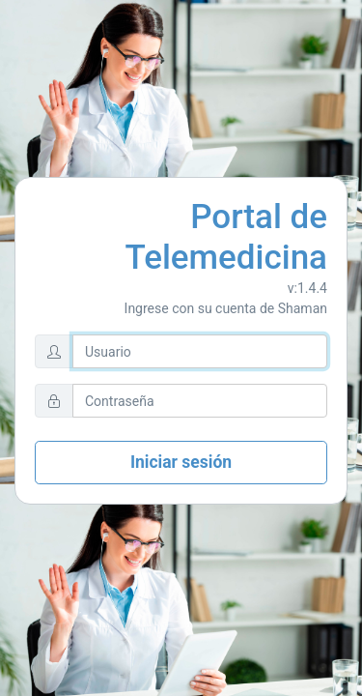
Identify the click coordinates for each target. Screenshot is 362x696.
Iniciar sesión (181, 462)
